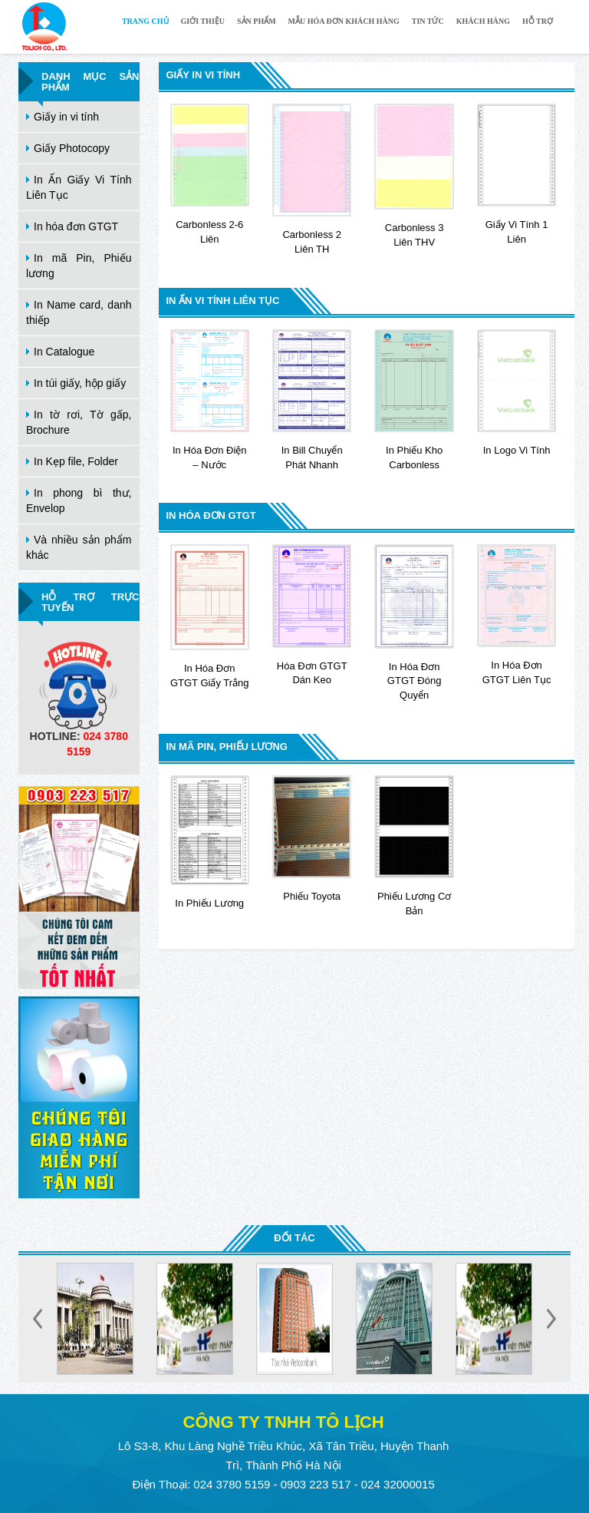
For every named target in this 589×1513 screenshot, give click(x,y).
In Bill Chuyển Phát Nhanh (311, 400)
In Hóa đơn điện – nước (209, 400)
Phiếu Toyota (311, 838)
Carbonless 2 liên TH (311, 179)
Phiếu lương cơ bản (413, 846)
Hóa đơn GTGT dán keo (311, 614)
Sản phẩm (256, 21)
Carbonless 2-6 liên (209, 174)
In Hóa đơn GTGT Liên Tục (516, 614)
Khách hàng (483, 21)
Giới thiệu (203, 21)
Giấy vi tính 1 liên (516, 174)
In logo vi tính (516, 392)
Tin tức (428, 21)
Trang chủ (145, 21)
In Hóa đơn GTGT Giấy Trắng (209, 616)
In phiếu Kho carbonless (413, 400)
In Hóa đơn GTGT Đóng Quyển (413, 622)
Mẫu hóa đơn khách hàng (344, 21)
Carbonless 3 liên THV (413, 175)
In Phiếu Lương (209, 842)
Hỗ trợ (537, 21)
